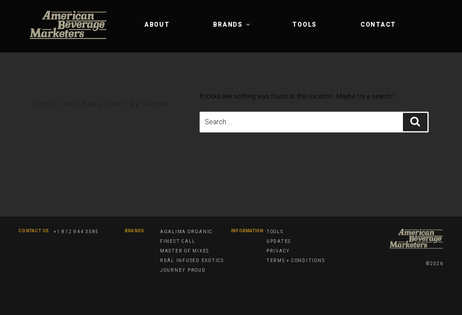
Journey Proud (183, 270)
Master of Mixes (184, 251)
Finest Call (178, 241)
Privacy (278, 251)
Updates (278, 241)
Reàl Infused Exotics (192, 261)
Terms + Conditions (295, 261)
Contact (378, 24)
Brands (232, 24)
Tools (304, 24)
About (157, 24)
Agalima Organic (186, 232)
